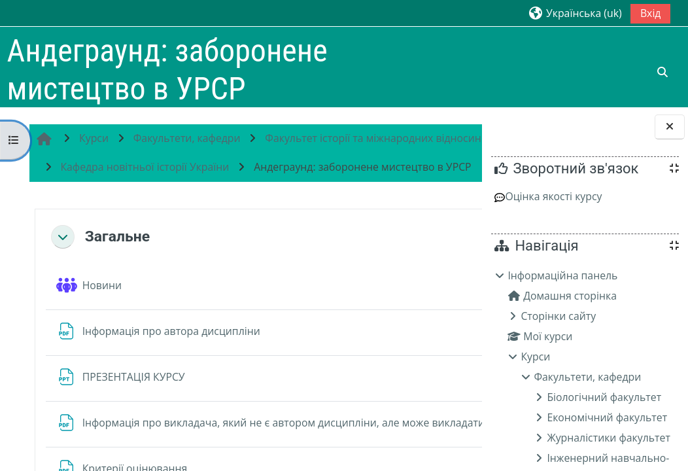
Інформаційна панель (562, 275)
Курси (535, 356)
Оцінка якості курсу (548, 196)
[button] (574, 13)
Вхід (650, 13)
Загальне (115, 294)
